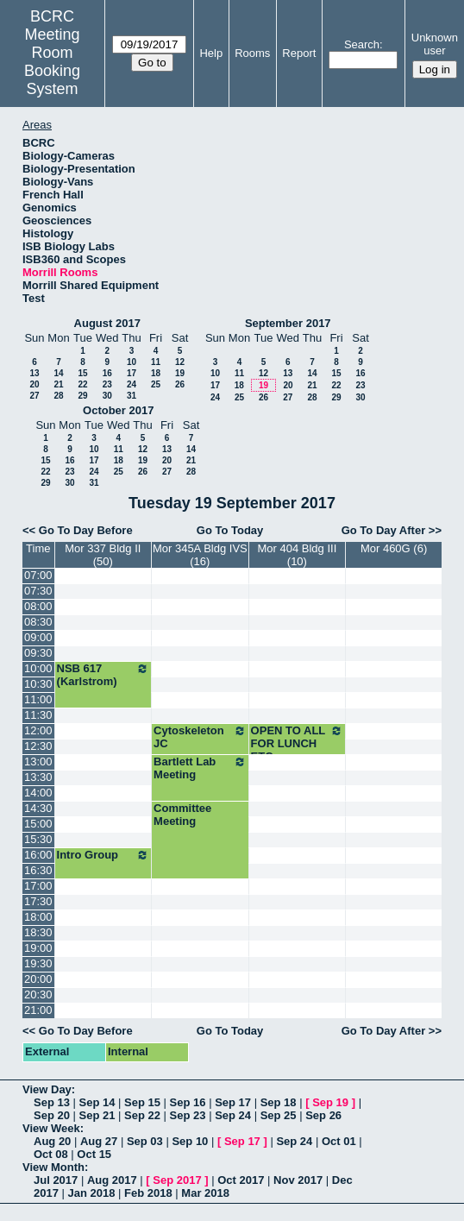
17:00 (38, 885)
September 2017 (288, 323)
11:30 (38, 714)
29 (82, 395)
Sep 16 (188, 1102)
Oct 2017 (240, 1180)
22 (82, 384)
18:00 (38, 916)
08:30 (38, 621)
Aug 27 (98, 1141)
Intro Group (103, 855)
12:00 (38, 730)
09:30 (38, 652)
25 (155, 384)
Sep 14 (97, 1102)
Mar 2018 (205, 1192)
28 (58, 395)
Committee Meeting (182, 815)
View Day (47, 1089)
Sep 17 (233, 1102)
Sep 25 (278, 1115)
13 (34, 373)
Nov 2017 (298, 1180)
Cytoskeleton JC (200, 737)
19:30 (38, 963)
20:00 (38, 978)
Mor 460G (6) (394, 548)
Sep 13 (52, 1102)
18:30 (38, 932)
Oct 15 (94, 1154)
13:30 (38, 777)
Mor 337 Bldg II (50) (103, 555)
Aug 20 (52, 1141)
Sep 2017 (177, 1180)
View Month (53, 1167)
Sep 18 (278, 1102)
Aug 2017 (112, 1180)
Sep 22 (142, 1115)
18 (155, 373)
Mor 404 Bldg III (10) (296, 555)
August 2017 (107, 323)
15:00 (38, 823)
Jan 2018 (92, 1192)
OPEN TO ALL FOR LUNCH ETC (297, 743)
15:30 (38, 839)
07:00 (38, 575)
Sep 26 (323, 1115)
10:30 (38, 683)
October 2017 (118, 410)
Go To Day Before (86, 530)
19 (180, 373)
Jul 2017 (56, 1180)
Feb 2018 (148, 1192)
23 (107, 384)
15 (82, 373)
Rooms (252, 53)
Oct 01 (339, 1141)
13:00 (38, 761)
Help (211, 53)
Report (299, 53)
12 (180, 362)
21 (58, 384)
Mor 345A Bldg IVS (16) (200, 555)
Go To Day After (384, 530)
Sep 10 (190, 1141)
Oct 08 (51, 1154)
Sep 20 (52, 1115)
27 (34, 395)
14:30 (38, 808)
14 (58, 373)
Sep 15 (142, 1102)
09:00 (38, 637)
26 (180, 384)
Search (361, 44)
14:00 (38, 792)
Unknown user (434, 44)
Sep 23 (188, 1115)
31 (131, 395)
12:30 (38, 746)
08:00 (38, 606)
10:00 (38, 668)
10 (131, 362)
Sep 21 (97, 1115)
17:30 (38, 901)
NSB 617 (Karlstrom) (103, 675)
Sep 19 (330, 1102)
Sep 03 (145, 1141)
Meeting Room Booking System (52, 62)
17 (131, 373)
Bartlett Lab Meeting (200, 768)
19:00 (38, 947)
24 (131, 384)
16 (107, 373)
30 (107, 395)
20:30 (38, 994)
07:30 (38, 590)
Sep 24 (233, 1115)
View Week (51, 1128)
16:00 (38, 854)
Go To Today (230, 530)
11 (155, 362)
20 (34, 384)
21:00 (38, 1010)
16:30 (38, 870)
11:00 (38, 699)
